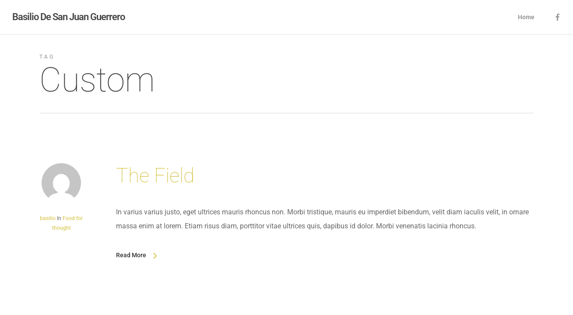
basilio (48, 218)
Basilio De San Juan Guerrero (68, 17)
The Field (155, 175)
